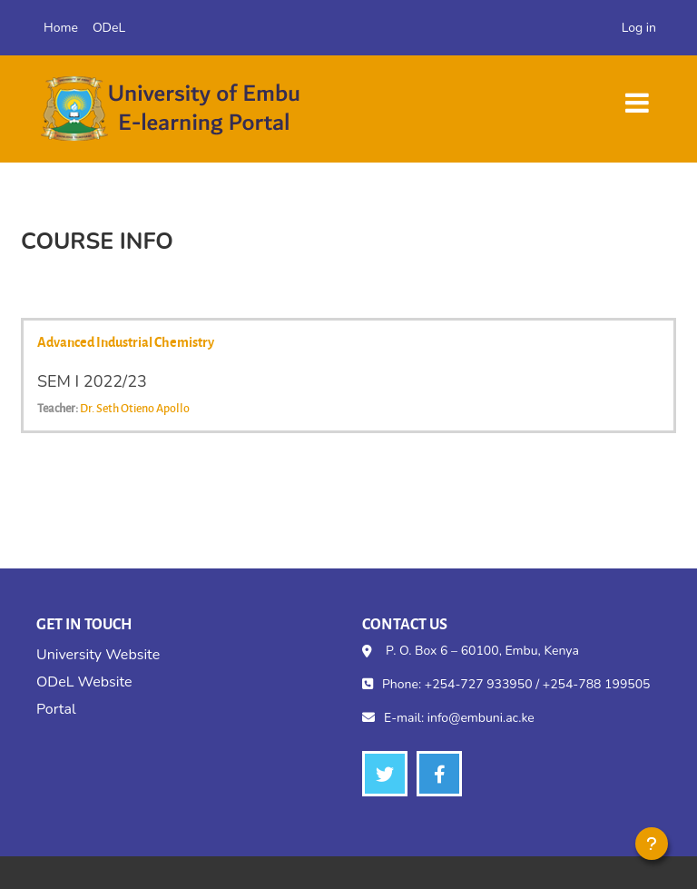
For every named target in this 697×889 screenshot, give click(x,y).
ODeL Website (84, 682)
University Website (98, 655)
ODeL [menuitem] (109, 27)
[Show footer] (651, 843)
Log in (639, 27)
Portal (56, 709)
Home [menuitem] (61, 27)
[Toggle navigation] (637, 94)
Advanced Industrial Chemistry (125, 341)
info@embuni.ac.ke (481, 717)
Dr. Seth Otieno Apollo (135, 408)
